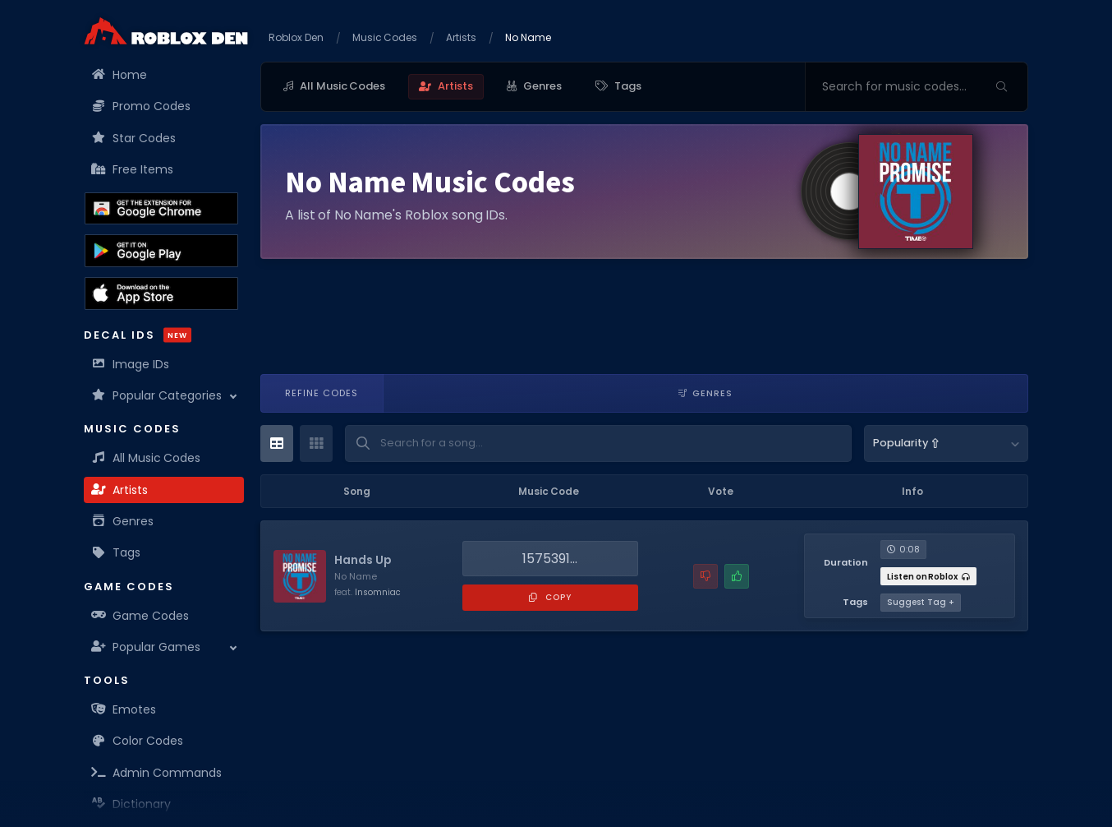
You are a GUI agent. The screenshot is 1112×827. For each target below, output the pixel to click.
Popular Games (146, 647)
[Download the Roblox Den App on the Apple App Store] (161, 293)
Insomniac (378, 592)
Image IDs (130, 364)
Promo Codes (141, 106)
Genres (123, 521)
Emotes (124, 709)
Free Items (132, 169)
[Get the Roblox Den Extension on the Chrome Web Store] (161, 209)
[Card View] (316, 443)
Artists (120, 490)
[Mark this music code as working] (736, 576)
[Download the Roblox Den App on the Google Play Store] (161, 250)
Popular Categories (157, 395)
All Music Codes (146, 458)
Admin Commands (157, 773)
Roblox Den (296, 37)
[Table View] (276, 443)
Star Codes (134, 138)
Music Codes (385, 37)
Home (119, 75)
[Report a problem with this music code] (705, 576)
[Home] (166, 30)
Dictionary (131, 804)
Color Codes (137, 740)
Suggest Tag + (920, 602)
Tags (116, 552)
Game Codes (140, 616)
